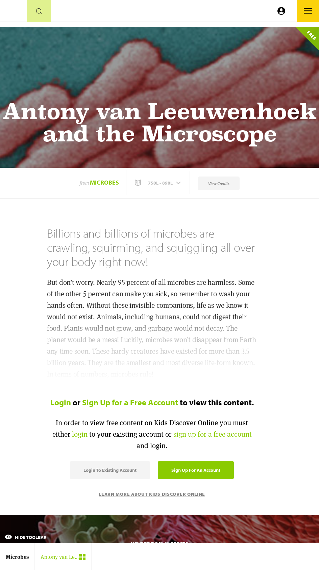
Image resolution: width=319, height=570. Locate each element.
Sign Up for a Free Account (130, 402)
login (80, 434)
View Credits (218, 183)
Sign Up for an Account (195, 470)
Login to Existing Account (110, 470)
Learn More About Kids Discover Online (152, 494)
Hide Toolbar (25, 537)
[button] (158, 183)
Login (60, 402)
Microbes (104, 182)
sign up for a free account (212, 434)
